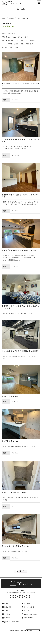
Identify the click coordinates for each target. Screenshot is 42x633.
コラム (6, 610)
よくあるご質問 (29, 607)
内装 (22, 44)
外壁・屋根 (29, 44)
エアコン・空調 (7, 47)
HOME (4, 18)
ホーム (6, 603)
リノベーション (22, 40)
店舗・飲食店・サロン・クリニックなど (15, 37)
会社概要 (7, 614)
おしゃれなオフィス (8, 40)
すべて (16, 47)
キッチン (32, 40)
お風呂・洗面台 (13, 44)
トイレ (4, 44)
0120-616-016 (20, 596)
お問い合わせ (28, 617)
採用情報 (7, 617)
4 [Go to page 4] (23, 571)
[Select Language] (33, 630)
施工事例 (11, 18)
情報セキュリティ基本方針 (12, 622)
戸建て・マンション (8, 34)
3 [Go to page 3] (20, 571)
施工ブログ (27, 610)
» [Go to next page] (26, 571)
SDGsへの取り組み (30, 614)
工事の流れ (7, 607)
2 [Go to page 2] (17, 571)
